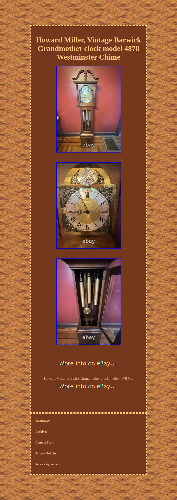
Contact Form (44, 442)
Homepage (42, 420)
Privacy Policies (45, 453)
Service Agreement (47, 464)
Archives (41, 431)
